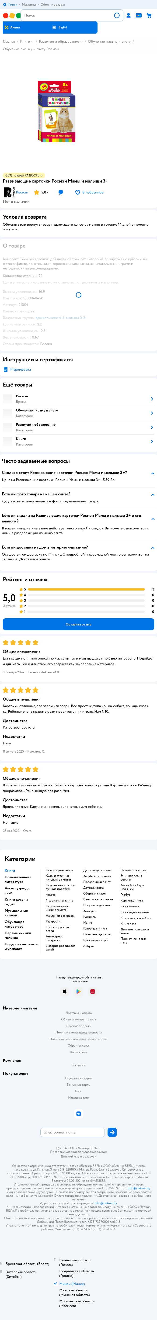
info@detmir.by (139, 1188)
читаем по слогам (133, 870)
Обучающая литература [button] (14, 924)
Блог (78, 1091)
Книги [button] (10, 870)
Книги (25, 41)
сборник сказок (95, 893)
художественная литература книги (58, 877)
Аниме (51, 895)
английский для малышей (132, 887)
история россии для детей (60, 947)
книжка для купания (135, 912)
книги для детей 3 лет (136, 918)
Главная (9, 41)
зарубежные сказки (97, 876)
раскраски (53, 921)
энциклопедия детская (131, 877)
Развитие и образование (59, 41)
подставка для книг (97, 905)
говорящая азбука (95, 940)
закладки (89, 911)
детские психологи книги (135, 931)
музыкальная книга (59, 900)
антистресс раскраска (54, 938)
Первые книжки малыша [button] (18, 935)
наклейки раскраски (61, 916)
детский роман (94, 888)
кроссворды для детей (57, 929)
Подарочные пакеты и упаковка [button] (21, 946)
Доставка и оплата (79, 1013)
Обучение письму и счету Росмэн (31, 49)
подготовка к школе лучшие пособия (60, 887)
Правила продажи (78, 1026)
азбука (88, 946)
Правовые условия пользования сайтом (78, 1152)
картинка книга (132, 900)
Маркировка (20, 369)
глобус (125, 895)
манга (87, 923)
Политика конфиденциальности (79, 1032)
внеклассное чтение (98, 899)
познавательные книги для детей (58, 908)
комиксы (89, 917)
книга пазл (128, 924)
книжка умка (130, 906)
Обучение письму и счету (109, 41)
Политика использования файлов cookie (78, 1039)
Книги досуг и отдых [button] (16, 901)
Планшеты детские (96, 934)
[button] (60, 27)
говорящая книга (95, 928)
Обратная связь (79, 1045)
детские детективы (97, 870)
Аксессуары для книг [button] (18, 890)
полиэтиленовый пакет (133, 940)
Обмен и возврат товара (78, 1019)
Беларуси (89, 1156)
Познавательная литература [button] (18, 879)
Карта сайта (78, 1052)
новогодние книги (59, 870)
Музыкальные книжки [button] (16, 913)
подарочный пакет (97, 882)
